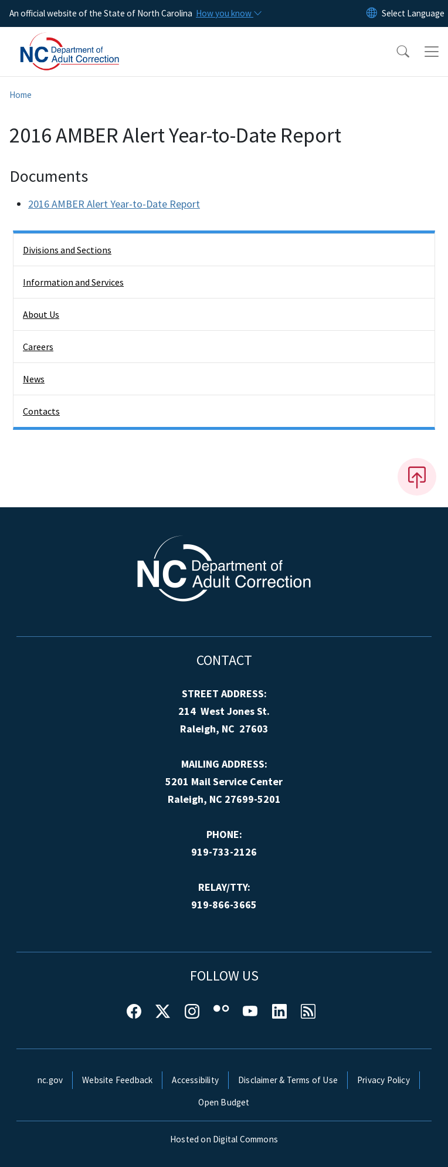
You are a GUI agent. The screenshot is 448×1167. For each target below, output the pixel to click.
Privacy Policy (383, 1079)
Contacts (41, 411)
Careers (38, 346)
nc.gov (50, 1079)
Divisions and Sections (67, 250)
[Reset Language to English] (371, 13)
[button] (395, 52)
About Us (41, 314)
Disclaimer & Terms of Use (288, 1079)
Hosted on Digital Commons (224, 1139)
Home (20, 94)
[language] (413, 13)
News (34, 379)
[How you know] (228, 13)
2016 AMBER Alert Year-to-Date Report (114, 204)
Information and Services (73, 282)
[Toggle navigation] (431, 52)
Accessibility (195, 1079)
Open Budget (223, 1102)
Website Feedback (117, 1079)
